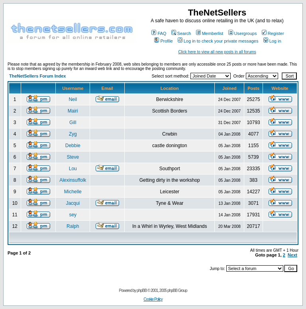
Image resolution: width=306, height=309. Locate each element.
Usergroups (242, 33)
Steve (73, 157)
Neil (73, 99)
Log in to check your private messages (218, 41)
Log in (272, 41)
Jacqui (73, 203)
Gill (72, 122)
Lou (73, 168)
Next (292, 255)
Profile (163, 41)
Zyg (73, 134)
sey (72, 215)
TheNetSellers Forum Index (37, 76)
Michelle (73, 191)
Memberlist (210, 33)
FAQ (158, 33)
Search (181, 33)
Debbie (72, 145)
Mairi (73, 111)
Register (273, 33)
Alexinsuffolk (72, 180)
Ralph (73, 226)
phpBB (142, 290)
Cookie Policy (153, 299)
